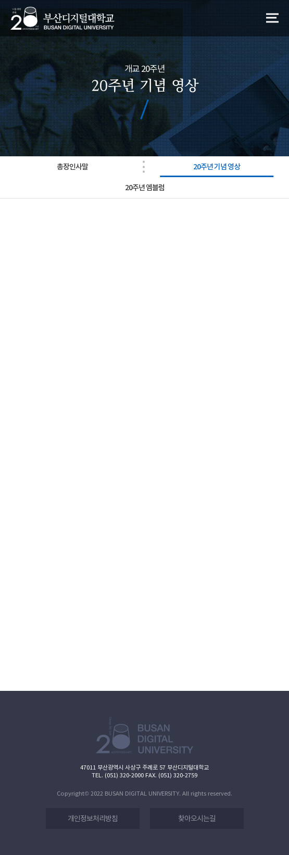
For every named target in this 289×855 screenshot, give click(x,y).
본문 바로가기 (0, 0)
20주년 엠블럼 (145, 187)
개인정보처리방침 (93, 818)
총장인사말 (72, 166)
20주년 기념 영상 (216, 166)
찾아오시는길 (197, 818)
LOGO (62, 18)
